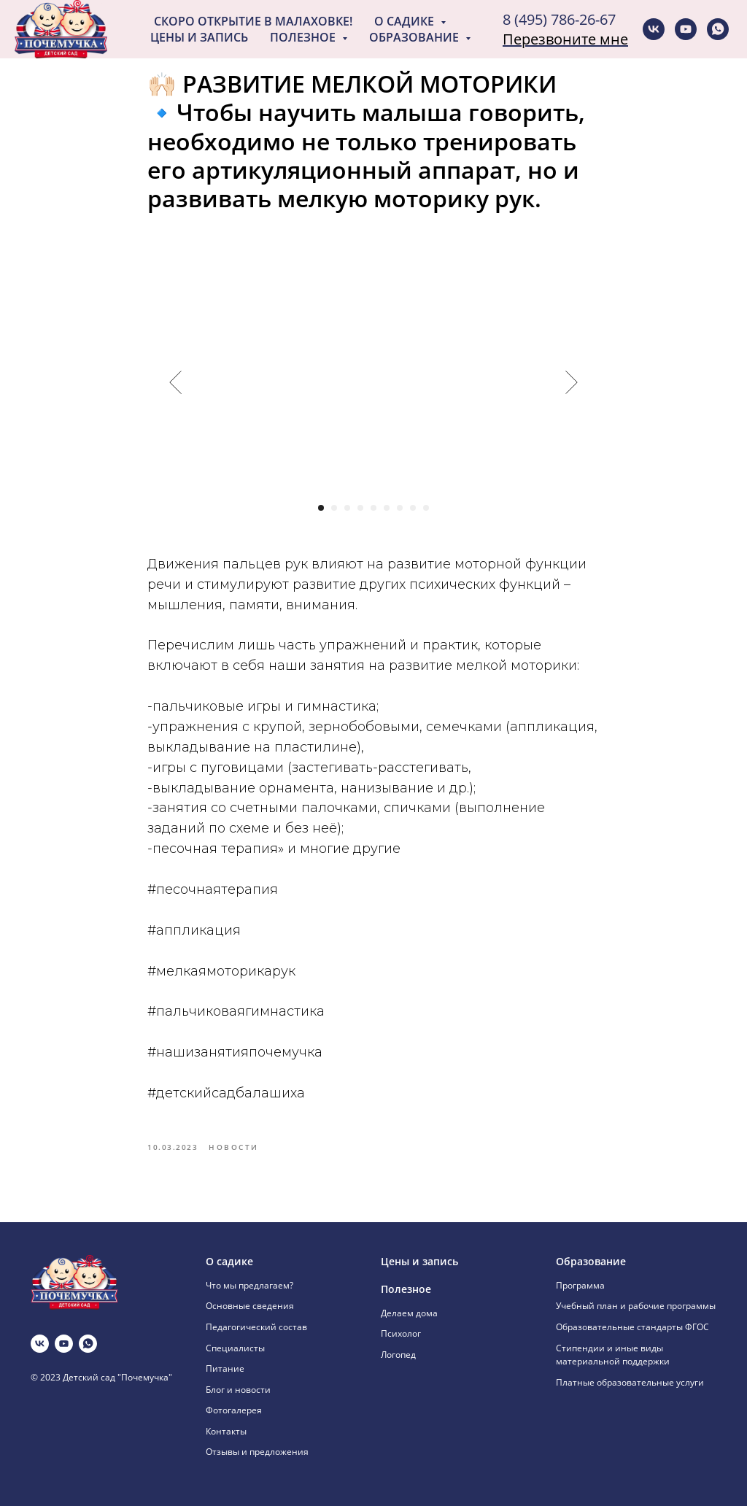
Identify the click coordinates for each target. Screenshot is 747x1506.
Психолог (401, 1333)
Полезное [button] (304, 37)
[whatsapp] (718, 29)
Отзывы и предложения (257, 1451)
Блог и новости (238, 1389)
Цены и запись (199, 37)
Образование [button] (415, 37)
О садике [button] (405, 21)
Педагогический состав (256, 1327)
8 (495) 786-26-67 (559, 19)
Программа (580, 1285)
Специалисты (235, 1348)
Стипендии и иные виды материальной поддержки (613, 1355)
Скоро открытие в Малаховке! (253, 21)
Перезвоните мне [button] (565, 39)
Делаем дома (409, 1313)
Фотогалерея (234, 1410)
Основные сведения (250, 1306)
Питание (225, 1368)
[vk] (654, 29)
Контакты (226, 1431)
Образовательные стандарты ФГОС (632, 1327)
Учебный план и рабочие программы (636, 1306)
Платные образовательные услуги (630, 1382)
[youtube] (686, 29)
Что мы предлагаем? (249, 1285)
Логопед (398, 1354)
